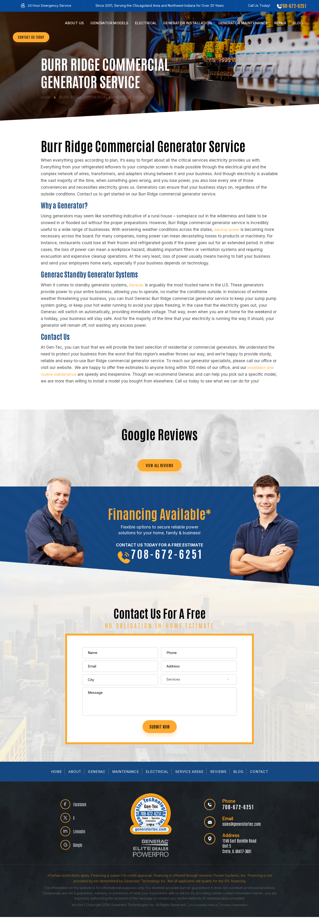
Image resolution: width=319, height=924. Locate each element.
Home (55, 778)
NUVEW (76, 912)
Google (80, 854)
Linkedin (81, 839)
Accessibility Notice (203, 912)
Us (74, 23)
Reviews (219, 778)
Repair (280, 23)
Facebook (81, 810)
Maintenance (243, 23)
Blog (298, 23)
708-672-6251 (293, 5)
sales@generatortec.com (240, 831)
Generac (96, 778)
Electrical (146, 23)
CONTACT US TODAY (33, 50)
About (74, 778)
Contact (260, 778)
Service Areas (190, 778)
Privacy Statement (235, 912)
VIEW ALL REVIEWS (159, 465)
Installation (187, 23)
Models (109, 23)
